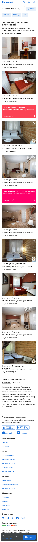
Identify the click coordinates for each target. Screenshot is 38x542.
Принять (29, 537)
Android (23, 427)
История (5, 501)
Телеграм (7, 518)
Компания (5, 497)
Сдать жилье (6, 480)
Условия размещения (10, 484)
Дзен (17, 518)
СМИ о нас (6, 505)
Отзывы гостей (7, 467)
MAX (23, 518)
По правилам (7, 537)
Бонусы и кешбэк (8, 471)
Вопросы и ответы (8, 463)
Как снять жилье (8, 455)
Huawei (8, 433)
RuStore (22, 433)
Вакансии (5, 509)
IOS (8, 427)
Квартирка (8, 3)
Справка (5, 442)
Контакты (5, 446)
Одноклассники (12, 518)
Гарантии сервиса (8, 459)
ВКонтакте (3, 518)
